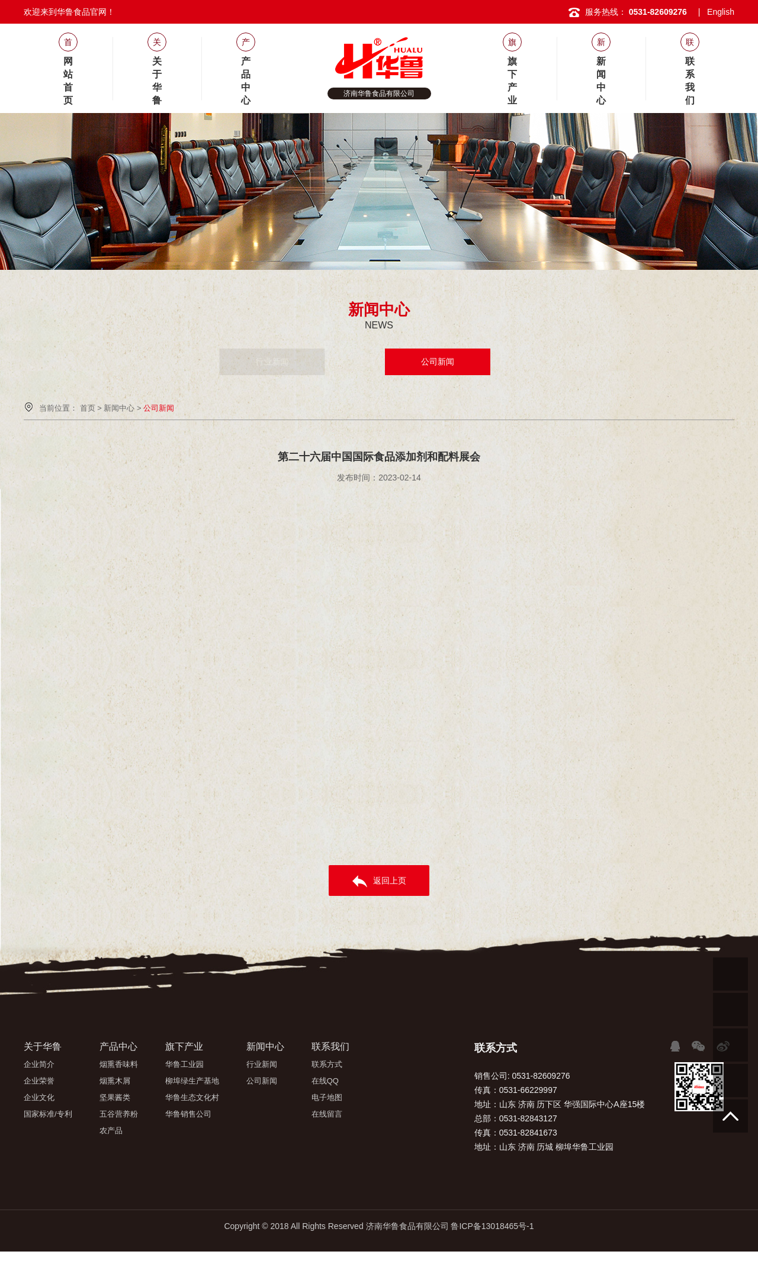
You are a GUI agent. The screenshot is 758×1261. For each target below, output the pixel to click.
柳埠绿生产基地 (192, 1080)
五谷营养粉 (118, 1114)
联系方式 (326, 1064)
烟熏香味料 (118, 1064)
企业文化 (39, 1097)
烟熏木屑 (114, 1080)
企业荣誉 (39, 1080)
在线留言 (326, 1114)
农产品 (111, 1130)
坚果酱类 (114, 1097)
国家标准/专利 (48, 1114)
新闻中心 (119, 408)
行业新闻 (320, 361)
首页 (87, 408)
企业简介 (39, 1064)
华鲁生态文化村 (192, 1097)
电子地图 (326, 1097)
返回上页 (379, 881)
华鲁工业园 (184, 1064)
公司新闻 (437, 361)
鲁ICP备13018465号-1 (492, 1226)
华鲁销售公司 (188, 1114)
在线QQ (325, 1080)
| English (716, 12)
